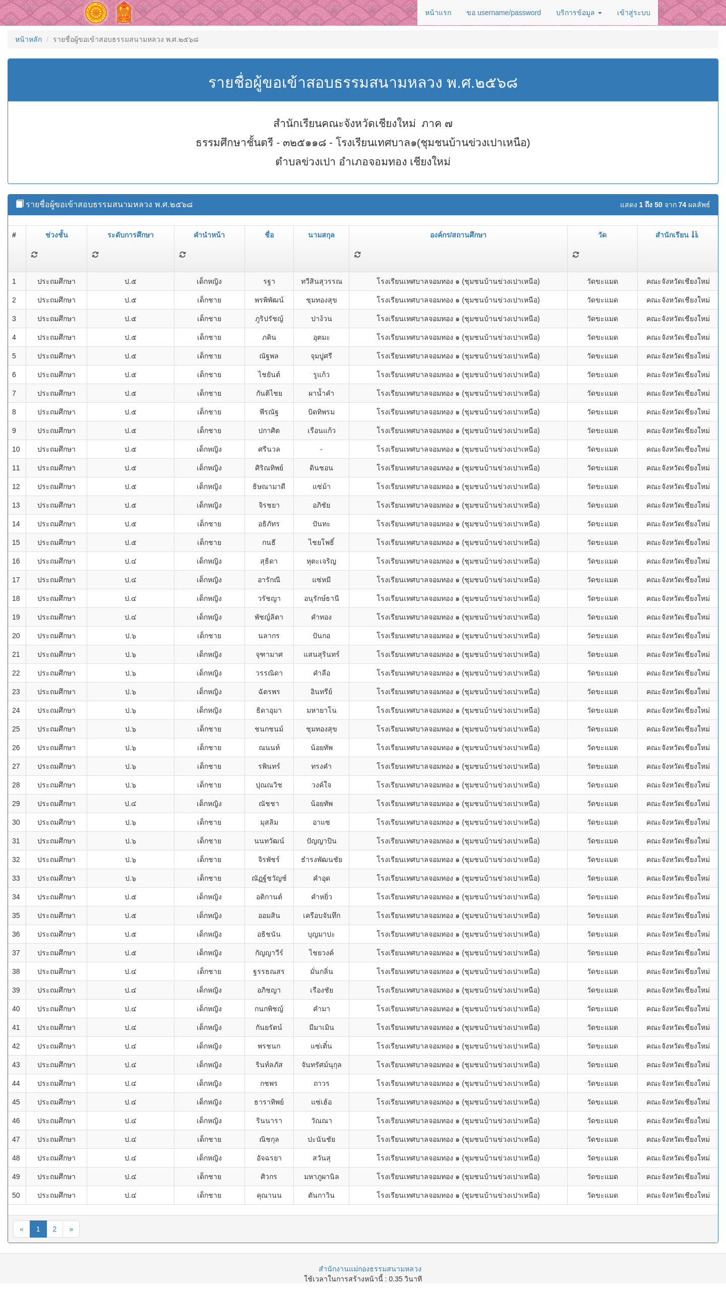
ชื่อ (269, 235)
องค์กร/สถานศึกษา (458, 235)
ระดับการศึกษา (130, 235)
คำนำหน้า (209, 235)
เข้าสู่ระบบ (633, 13)
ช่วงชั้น (56, 235)
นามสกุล (321, 235)
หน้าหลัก (28, 39)
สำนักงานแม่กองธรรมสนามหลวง (370, 1269)
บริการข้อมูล (579, 13)
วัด (602, 235)
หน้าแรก (438, 13)
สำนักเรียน (676, 235)
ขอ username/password (503, 13)
